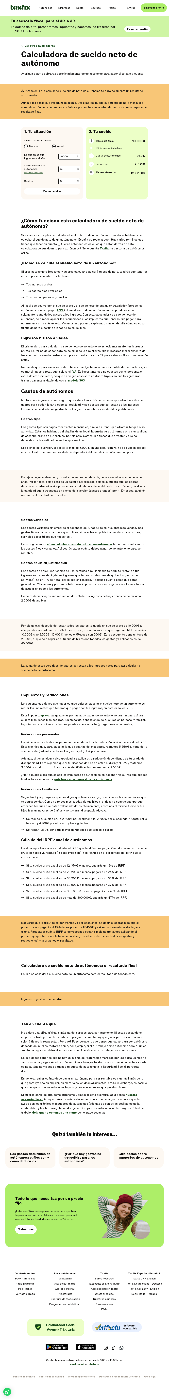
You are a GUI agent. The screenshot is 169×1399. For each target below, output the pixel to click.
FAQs (104, 1309)
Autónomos (45, 8)
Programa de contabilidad (64, 1304)
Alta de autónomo (64, 1283)
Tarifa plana (64, 1278)
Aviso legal (150, 1376)
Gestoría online (25, 1273)
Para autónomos (65, 1273)
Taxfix (104, 1273)
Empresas (64, 8)
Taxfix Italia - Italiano (144, 1294)
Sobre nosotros (104, 1278)
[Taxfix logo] (20, 7)
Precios (111, 8)
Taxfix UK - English (144, 1278)
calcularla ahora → (33, 172)
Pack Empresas (25, 1283)
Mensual (34, 146)
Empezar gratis (154, 8)
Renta (80, 8)
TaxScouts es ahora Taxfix (104, 1283)
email (80, 1364)
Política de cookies (24, 1376)
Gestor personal (64, 1288)
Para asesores (104, 1304)
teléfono (93, 1364)
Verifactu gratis (25, 1294)
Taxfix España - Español (144, 1273)
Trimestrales (64, 1294)
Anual (60, 146)
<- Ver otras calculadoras (38, 46)
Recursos (95, 8)
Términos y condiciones (81, 1376)
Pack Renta (25, 1288)
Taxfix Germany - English (144, 1288)
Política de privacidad (51, 1376)
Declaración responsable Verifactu (119, 1376)
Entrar (131, 8)
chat (73, 1364)
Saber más (26, 1229)
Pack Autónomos (25, 1278)
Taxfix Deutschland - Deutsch (144, 1283)
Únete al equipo (104, 1294)
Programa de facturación (65, 1299)
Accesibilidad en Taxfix (104, 1288)
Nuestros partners (104, 1299)
